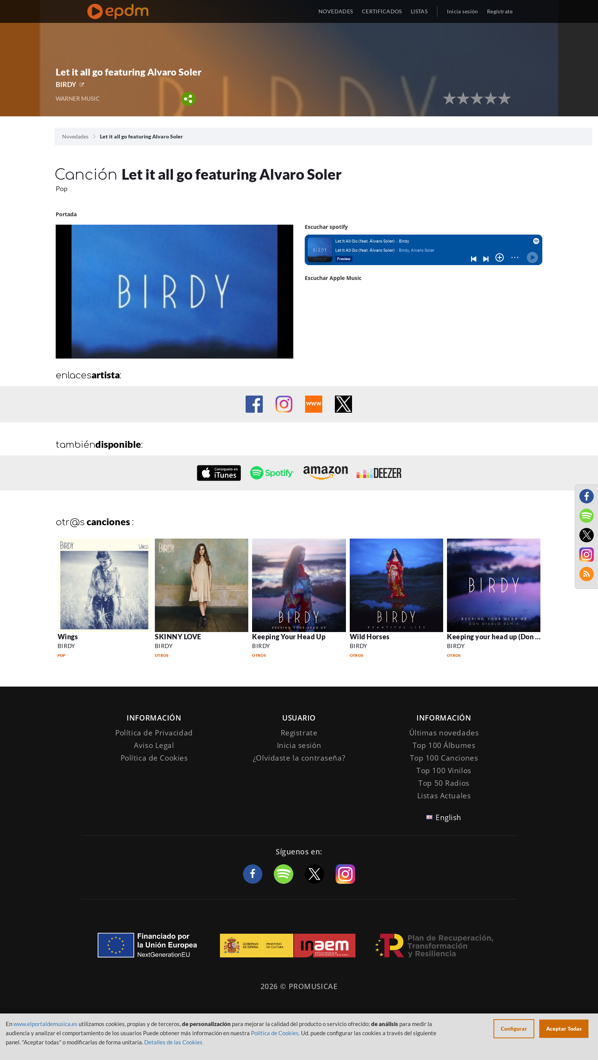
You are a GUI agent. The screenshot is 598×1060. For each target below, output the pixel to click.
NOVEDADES (335, 11)
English (448, 817)
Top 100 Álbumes (444, 745)
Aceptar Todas (564, 1028)
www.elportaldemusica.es (45, 1023)
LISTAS (419, 11)
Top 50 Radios (443, 783)
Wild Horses (370, 636)
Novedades (75, 136)
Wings (68, 636)
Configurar (514, 1028)
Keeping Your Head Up (288, 636)
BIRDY (66, 84)
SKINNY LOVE (178, 636)
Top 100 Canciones (444, 758)
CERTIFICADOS (382, 11)
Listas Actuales (444, 796)
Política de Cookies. (275, 1032)
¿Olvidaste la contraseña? (299, 758)
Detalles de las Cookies (173, 1042)
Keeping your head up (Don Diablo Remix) (514, 636)
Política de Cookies (154, 758)
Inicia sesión (462, 11)
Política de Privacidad (154, 733)
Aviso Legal (154, 745)
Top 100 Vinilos (443, 770)
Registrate (299, 733)
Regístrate (500, 11)
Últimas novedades (444, 733)
